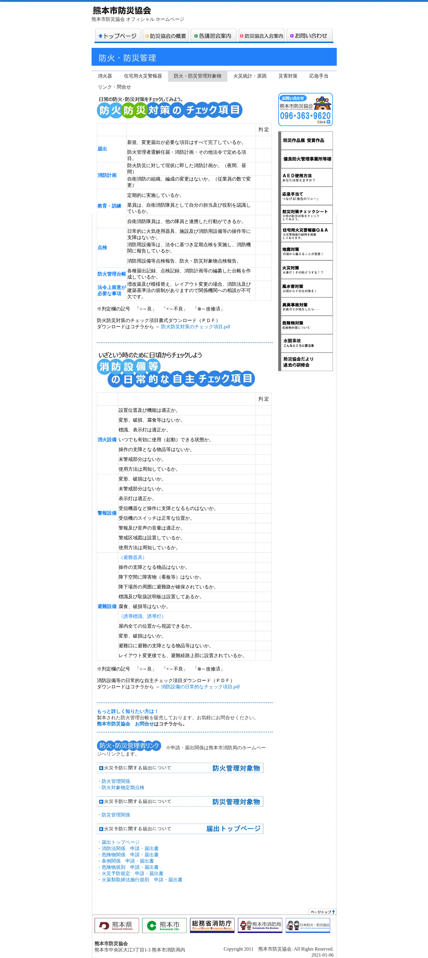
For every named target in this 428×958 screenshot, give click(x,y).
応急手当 (318, 75)
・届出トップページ (118, 842)
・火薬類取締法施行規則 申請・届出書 (139, 879)
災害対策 (288, 75)
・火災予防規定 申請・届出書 (130, 873)
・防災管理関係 (113, 814)
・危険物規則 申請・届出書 (128, 867)
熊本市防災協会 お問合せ (125, 723)
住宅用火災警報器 (143, 75)
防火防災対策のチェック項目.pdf (195, 326)
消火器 (105, 75)
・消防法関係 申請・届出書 (128, 848)
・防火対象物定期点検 (120, 787)
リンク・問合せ (114, 86)
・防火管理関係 (113, 781)
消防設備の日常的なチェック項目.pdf (200, 686)
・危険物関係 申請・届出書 (128, 854)
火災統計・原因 (250, 75)
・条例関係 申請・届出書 (125, 860)
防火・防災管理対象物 (197, 75)
